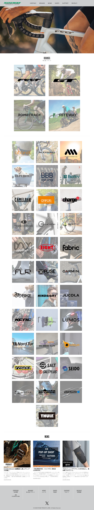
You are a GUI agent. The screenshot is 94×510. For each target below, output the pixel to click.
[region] (47, 29)
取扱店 (55, 491)
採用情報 (79, 491)
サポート (67, 491)
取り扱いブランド (30, 491)
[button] (44, 52)
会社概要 (16, 491)
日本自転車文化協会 (16, 495)
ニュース (44, 491)
